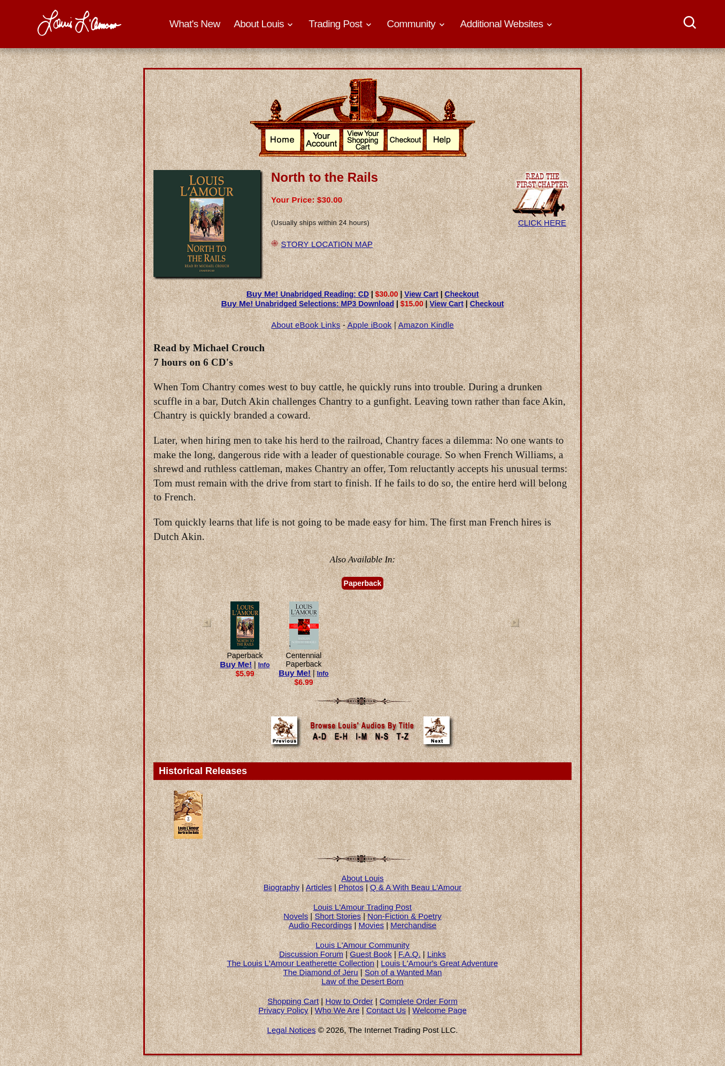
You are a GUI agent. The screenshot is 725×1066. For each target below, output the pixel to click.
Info (264, 665)
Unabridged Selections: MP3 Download (308, 303)
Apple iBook (370, 324)
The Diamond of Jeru (320, 972)
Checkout (462, 294)
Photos (351, 887)
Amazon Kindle (426, 324)
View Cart (421, 294)
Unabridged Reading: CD (307, 294)
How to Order (349, 1001)
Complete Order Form (419, 1001)
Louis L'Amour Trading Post (362, 906)
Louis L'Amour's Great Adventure (439, 963)
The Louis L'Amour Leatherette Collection (301, 963)
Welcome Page (439, 1010)
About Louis (362, 878)
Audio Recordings (320, 925)
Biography (282, 887)
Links (436, 954)
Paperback (363, 583)
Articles (319, 887)
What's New (194, 23)
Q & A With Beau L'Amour (415, 887)
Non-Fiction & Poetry (404, 916)
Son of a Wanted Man (403, 972)
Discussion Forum (311, 954)
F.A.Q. (409, 954)
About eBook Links (305, 324)
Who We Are (337, 1010)
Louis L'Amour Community (362, 944)
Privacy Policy (283, 1010)
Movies (371, 925)
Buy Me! (236, 664)
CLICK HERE (542, 218)
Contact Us (386, 1010)
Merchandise (413, 925)
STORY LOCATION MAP (327, 244)
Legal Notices (291, 1029)
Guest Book (370, 954)
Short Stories (337, 916)
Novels (295, 916)
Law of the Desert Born (362, 981)
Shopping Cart (293, 1001)
